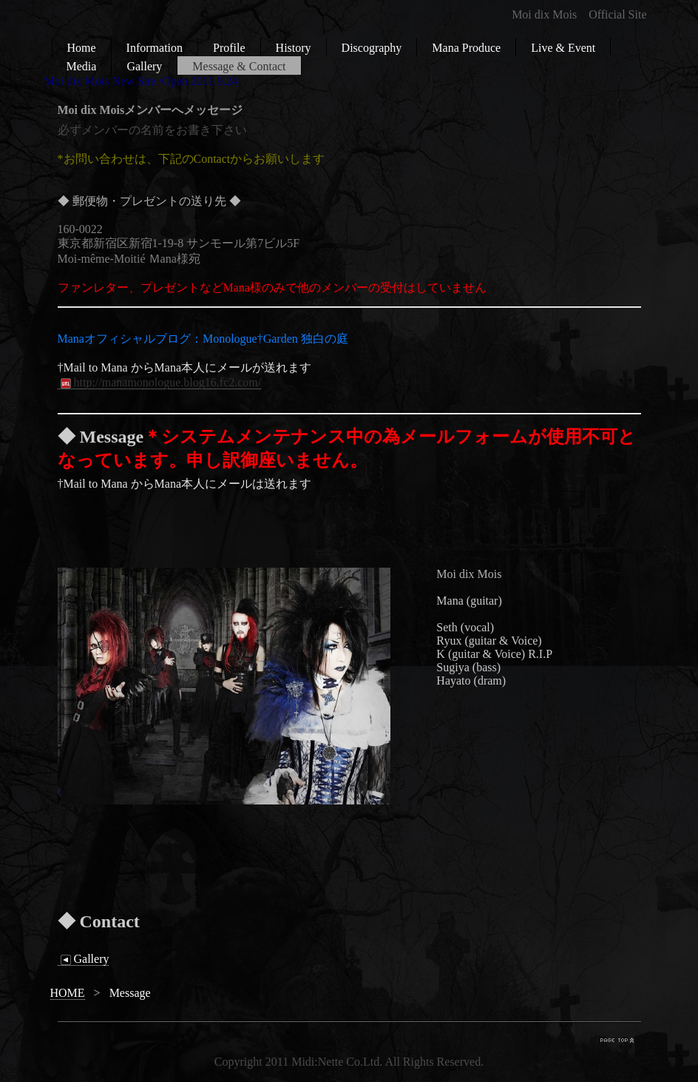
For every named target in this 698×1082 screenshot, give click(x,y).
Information (154, 47)
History (293, 47)
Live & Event (563, 47)
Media (82, 66)
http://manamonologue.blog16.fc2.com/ (160, 382)
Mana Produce (466, 47)
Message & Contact (238, 66)
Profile (229, 47)
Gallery (144, 66)
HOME (67, 993)
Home (81, 47)
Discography (372, 47)
